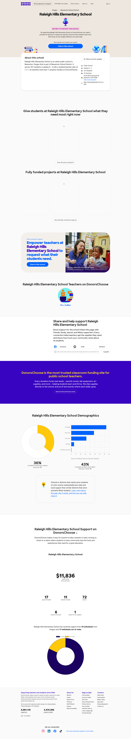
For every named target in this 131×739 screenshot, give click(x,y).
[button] (82, 352)
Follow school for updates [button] (93, 59)
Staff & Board (70, 704)
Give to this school (65, 46)
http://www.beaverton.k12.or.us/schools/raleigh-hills (94, 83)
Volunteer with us (87, 708)
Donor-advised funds (88, 702)
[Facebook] (54, 731)
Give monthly (85, 706)
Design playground (102, 704)
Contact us (100, 706)
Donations (93, 96)
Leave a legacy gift (87, 710)
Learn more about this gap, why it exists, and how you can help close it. (69, 493)
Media (99, 699)
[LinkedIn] (49, 731)
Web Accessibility (72, 708)
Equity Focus (70, 699)
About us (84, 3)
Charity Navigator (26, 706)
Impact (46, 96)
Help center (100, 695)
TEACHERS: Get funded (61, 3)
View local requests (90, 80)
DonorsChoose (26, 3)
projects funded (54, 710)
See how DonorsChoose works (65, 392)
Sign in (108, 4)
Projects (57, 96)
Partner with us (75, 3)
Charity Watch (52, 704)
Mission (69, 695)
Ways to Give (86, 693)
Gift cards (85, 699)
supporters (31, 710)
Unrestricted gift (86, 713)
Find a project (86, 695)
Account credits (86, 697)
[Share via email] (82, 347)
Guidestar (36, 706)
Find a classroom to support (42, 4)
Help (92, 3)
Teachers (68, 96)
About (36, 96)
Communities (101, 697)
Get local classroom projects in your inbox (79, 731)
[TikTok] (60, 731)
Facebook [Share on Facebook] (60, 347)
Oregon (54, 10)
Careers (69, 706)
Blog (103, 699)
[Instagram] (43, 731)
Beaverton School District (70, 10)
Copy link (106, 352)
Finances (69, 702)
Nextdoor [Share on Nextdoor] (99, 346)
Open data (100, 702)
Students (80, 96)
